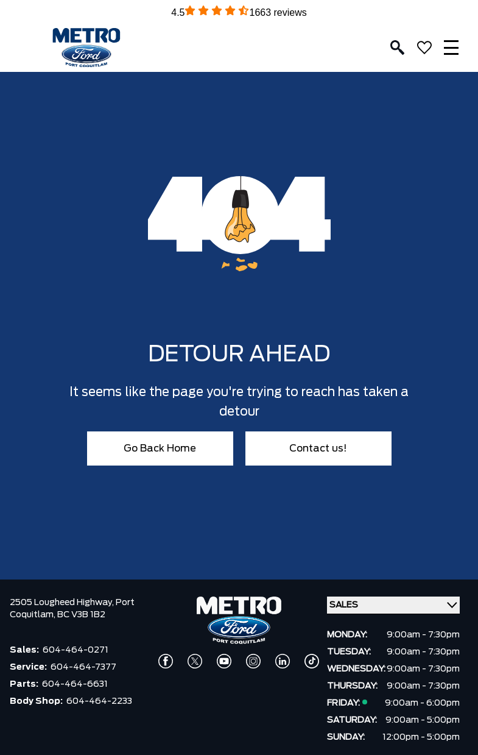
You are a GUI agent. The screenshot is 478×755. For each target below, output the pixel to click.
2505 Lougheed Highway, (63, 602)
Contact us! (318, 448)
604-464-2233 (99, 701)
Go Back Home (160, 448)
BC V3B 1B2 (81, 615)
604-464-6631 (75, 684)
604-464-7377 (83, 667)
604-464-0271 (75, 650)
